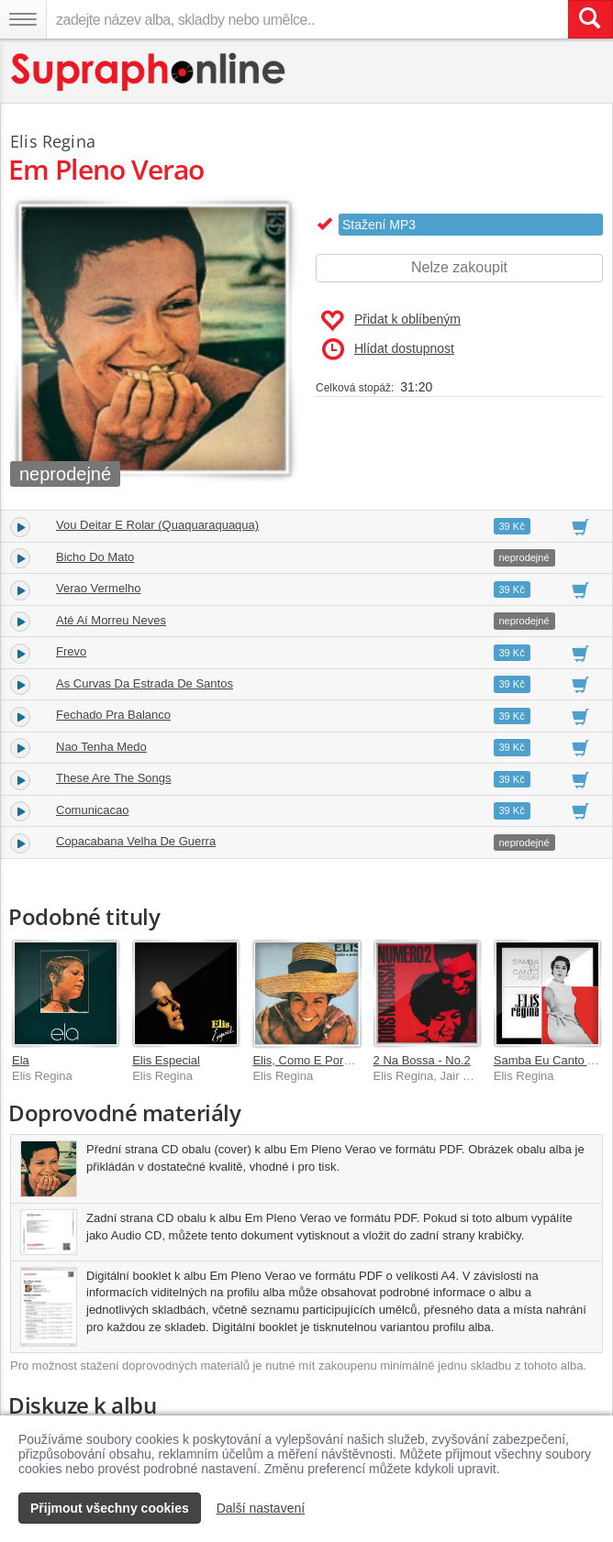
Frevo (71, 651)
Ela (20, 1060)
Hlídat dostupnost (388, 349)
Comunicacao (92, 810)
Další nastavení (261, 1508)
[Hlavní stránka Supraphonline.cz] (149, 72)
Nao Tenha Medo (101, 747)
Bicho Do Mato (95, 557)
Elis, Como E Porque (307, 1060)
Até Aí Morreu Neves (111, 620)
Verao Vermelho (98, 588)
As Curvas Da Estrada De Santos (144, 683)
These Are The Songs (114, 778)
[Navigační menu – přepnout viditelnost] (23, 19)
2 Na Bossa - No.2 (422, 1060)
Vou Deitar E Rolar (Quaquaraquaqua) (157, 525)
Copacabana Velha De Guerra (136, 841)
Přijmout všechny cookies (109, 1508)
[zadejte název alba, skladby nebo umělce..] (307, 19)
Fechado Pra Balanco (113, 714)
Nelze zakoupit (459, 267)
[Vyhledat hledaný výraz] (590, 19)
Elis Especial (166, 1060)
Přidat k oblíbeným (390, 321)
